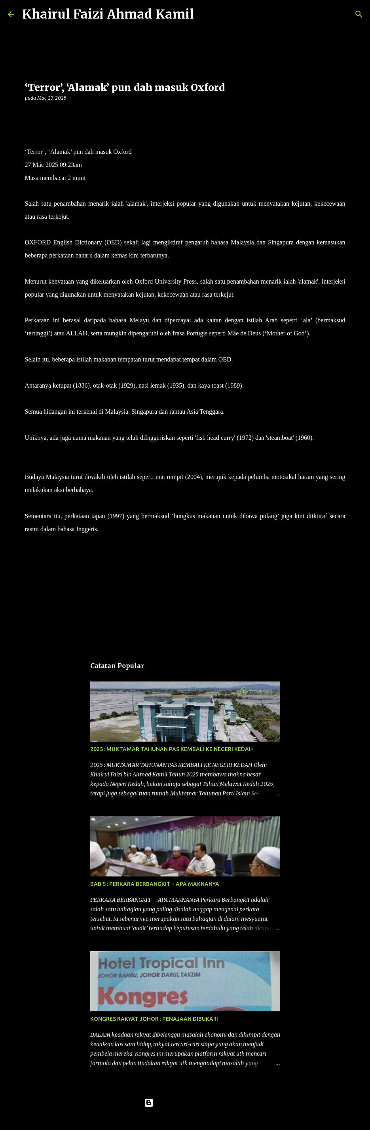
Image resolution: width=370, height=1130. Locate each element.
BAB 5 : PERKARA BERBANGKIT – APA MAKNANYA (154, 884)
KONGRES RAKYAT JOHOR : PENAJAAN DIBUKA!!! (154, 1019)
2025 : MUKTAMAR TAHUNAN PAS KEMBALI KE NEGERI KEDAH (171, 749)
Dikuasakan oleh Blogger (185, 1102)
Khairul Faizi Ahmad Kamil (108, 14)
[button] (29, 114)
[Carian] (205, 14)
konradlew (201, 1119)
